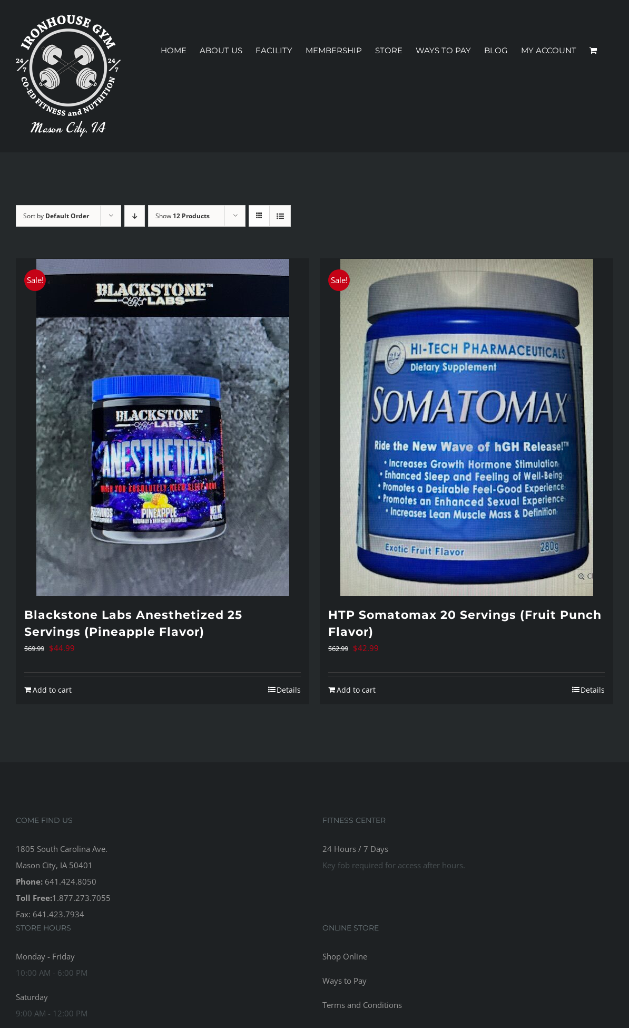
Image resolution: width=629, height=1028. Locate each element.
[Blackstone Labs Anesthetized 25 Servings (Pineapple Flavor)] (162, 427)
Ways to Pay (344, 980)
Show (182, 215)
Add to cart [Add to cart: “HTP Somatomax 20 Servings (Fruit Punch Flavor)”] (356, 690)
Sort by (56, 215)
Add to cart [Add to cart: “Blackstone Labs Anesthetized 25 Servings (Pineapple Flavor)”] (52, 690)
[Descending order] (134, 216)
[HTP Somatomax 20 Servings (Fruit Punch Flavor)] (466, 427)
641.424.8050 (70, 881)
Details (289, 690)
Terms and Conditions (362, 1005)
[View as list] (280, 216)
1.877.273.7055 (81, 898)
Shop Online (344, 956)
